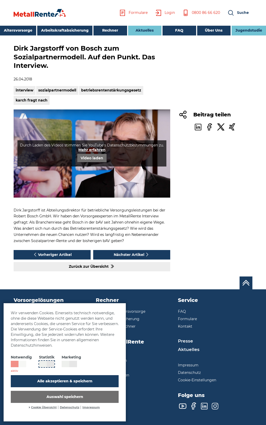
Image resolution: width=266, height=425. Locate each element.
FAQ (179, 30)
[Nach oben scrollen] (246, 282)
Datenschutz (69, 407)
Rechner (110, 30)
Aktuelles (141, 30)
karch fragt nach (32, 100)
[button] (238, 12)
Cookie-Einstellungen (197, 380)
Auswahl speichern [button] (64, 396)
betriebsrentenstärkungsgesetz (111, 90)
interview (24, 90)
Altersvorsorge (18, 30)
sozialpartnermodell (57, 90)
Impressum (91, 407)
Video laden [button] (92, 158)
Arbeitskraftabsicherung (65, 30)
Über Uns (214, 30)
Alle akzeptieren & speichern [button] (64, 381)
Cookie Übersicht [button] (44, 407)
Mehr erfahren (92, 149)
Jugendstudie (248, 30)
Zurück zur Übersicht (92, 266)
